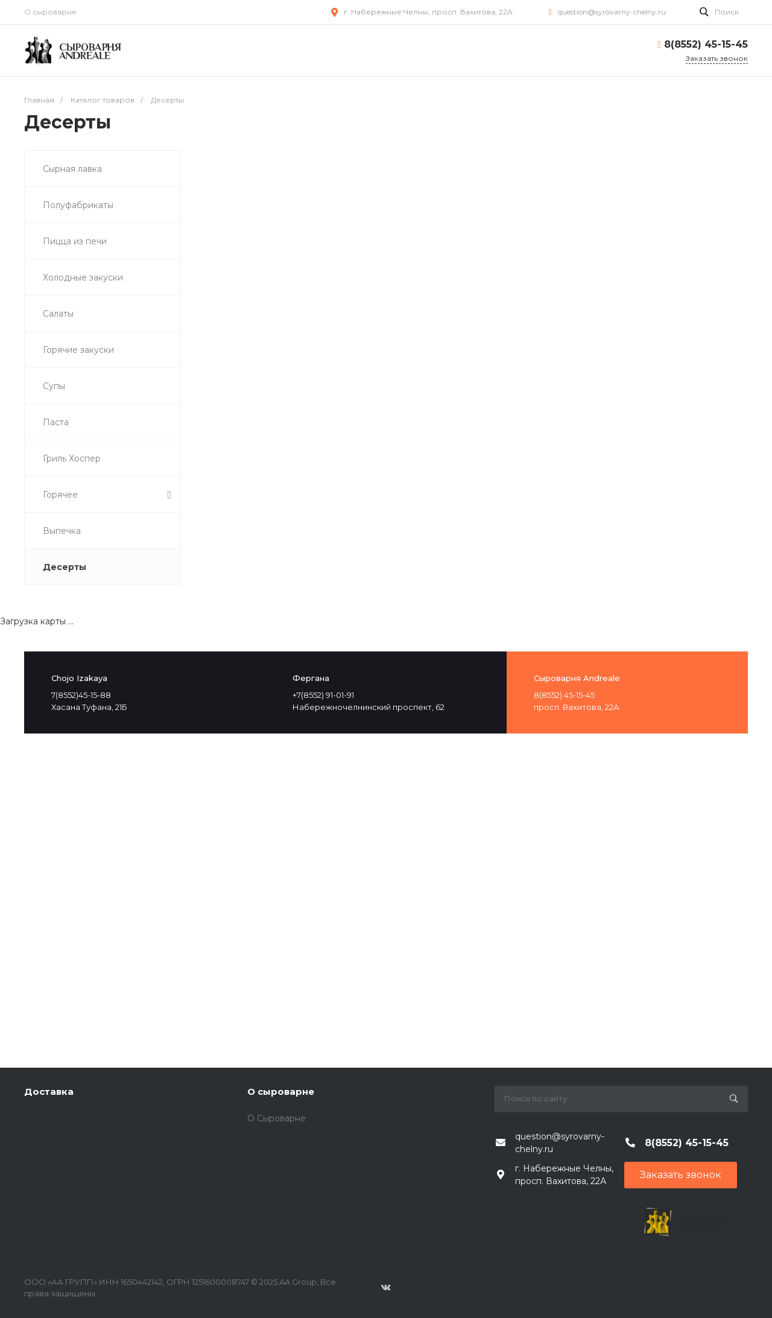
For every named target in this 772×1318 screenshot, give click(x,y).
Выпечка (62, 530)
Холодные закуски (83, 277)
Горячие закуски (78, 349)
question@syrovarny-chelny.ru (612, 11)
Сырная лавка (72, 168)
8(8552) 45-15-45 (706, 44)
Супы (54, 386)
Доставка (49, 1091)
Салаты (58, 313)
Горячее (107, 495)
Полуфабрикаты (78, 205)
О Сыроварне (276, 1118)
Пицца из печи (75, 241)
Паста (56, 422)
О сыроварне (50, 11)
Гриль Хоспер (72, 458)
